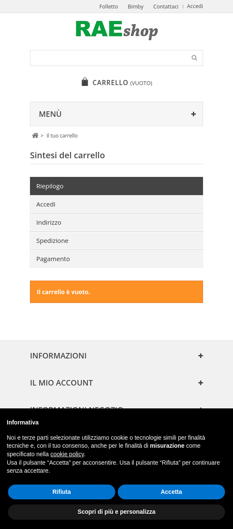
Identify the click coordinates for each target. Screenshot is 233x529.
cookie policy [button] (67, 454)
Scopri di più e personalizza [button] (116, 511)
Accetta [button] (171, 491)
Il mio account (61, 382)
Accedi (195, 6)
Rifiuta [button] (61, 491)
